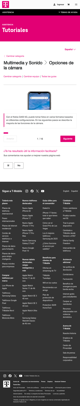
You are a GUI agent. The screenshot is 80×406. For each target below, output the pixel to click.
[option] (40, 120)
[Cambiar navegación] (70, 12)
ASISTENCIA (8, 12)
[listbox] (40, 120)
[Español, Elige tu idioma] (70, 49)
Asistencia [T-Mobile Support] (7, 25)
